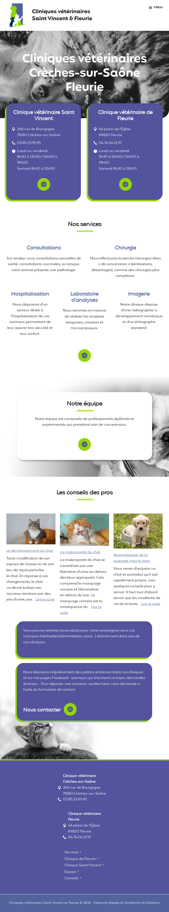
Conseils (71, 878)
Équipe (70, 872)
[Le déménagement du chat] (30, 529)
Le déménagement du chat (29, 551)
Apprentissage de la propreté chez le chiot (132, 558)
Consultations (44, 248)
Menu (158, 7)
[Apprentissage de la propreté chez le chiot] (138, 531)
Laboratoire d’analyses (84, 297)
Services (71, 852)
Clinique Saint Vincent (82, 865)
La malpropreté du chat (80, 552)
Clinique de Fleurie (80, 859)
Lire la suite (45, 599)
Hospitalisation (30, 294)
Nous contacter (50, 708)
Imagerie (139, 294)
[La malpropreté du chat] (84, 530)
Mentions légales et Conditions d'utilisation (126, 903)
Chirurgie (125, 248)
